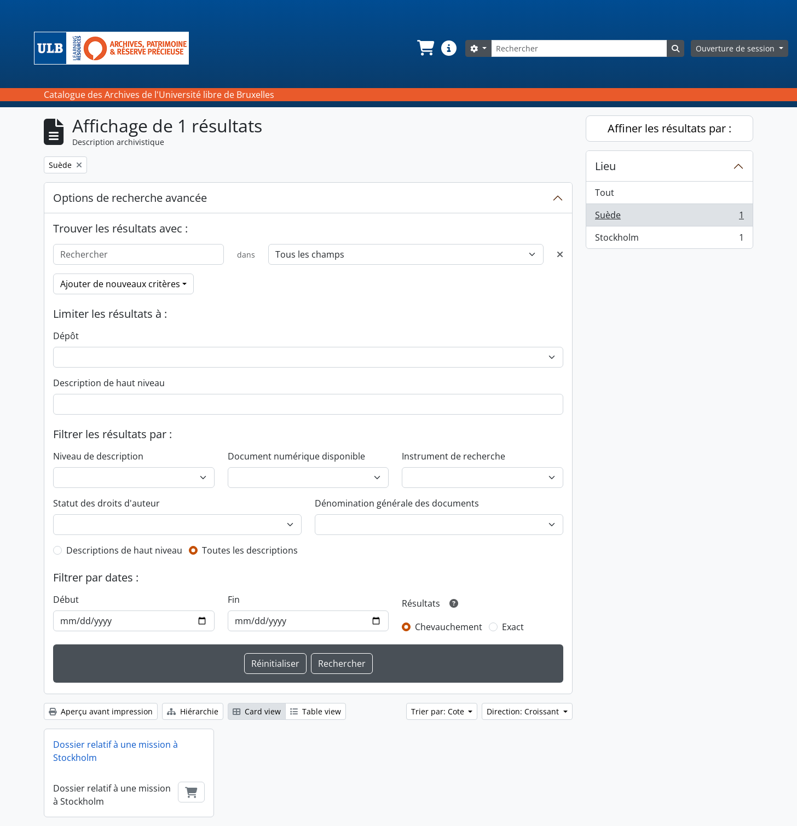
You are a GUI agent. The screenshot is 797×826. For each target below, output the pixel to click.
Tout (604, 193)
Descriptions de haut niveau (124, 550)
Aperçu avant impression (101, 711)
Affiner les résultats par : (669, 128)
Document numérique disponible (296, 456)
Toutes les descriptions (250, 550)
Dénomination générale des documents (397, 503)
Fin (234, 600)
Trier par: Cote (438, 711)
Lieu (605, 166)
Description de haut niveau (109, 383)
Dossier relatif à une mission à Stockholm (115, 751)
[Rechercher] (579, 48)
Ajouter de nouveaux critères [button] (120, 284)
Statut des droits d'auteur (106, 503)
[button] (425, 48)
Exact (513, 627)
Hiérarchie (192, 711)
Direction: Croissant (524, 711)
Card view (257, 711)
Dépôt (66, 336)
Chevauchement (448, 627)
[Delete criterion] (560, 254)
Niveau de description (98, 456)
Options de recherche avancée (130, 197)
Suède (669, 217)
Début (66, 600)
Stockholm (669, 239)
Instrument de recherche (453, 456)
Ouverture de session (736, 48)
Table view (315, 711)
